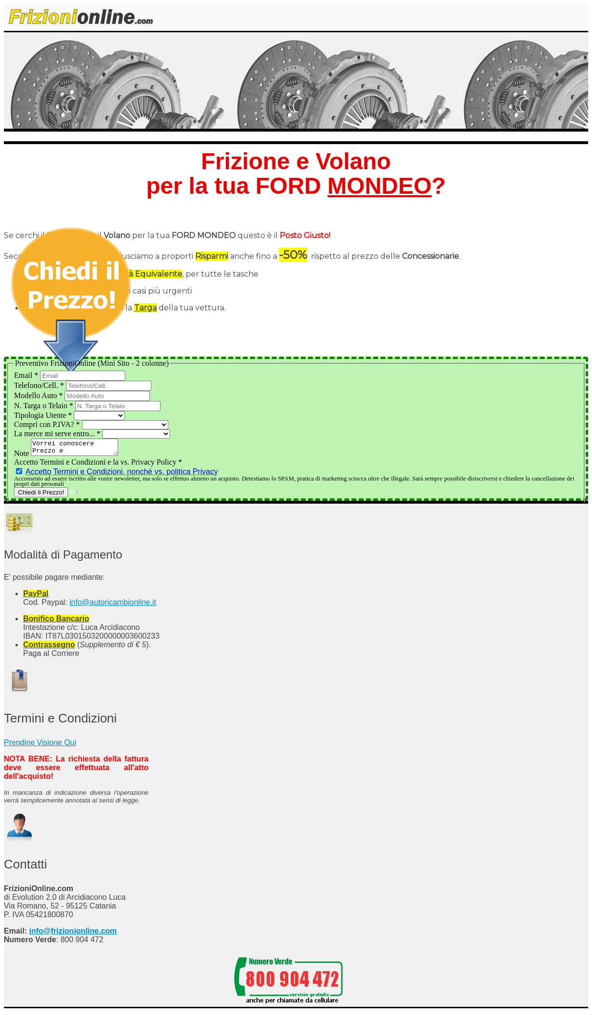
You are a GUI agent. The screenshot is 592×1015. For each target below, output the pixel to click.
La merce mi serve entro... (58, 433)
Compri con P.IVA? (48, 424)
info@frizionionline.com (73, 934)
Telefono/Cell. (40, 385)
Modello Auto (39, 395)
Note (22, 456)
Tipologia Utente (44, 415)
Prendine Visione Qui (40, 745)
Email (27, 375)
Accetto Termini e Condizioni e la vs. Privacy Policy (98, 465)
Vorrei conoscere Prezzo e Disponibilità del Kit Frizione (79, 449)
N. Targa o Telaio (44, 405)
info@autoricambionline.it (112, 605)
